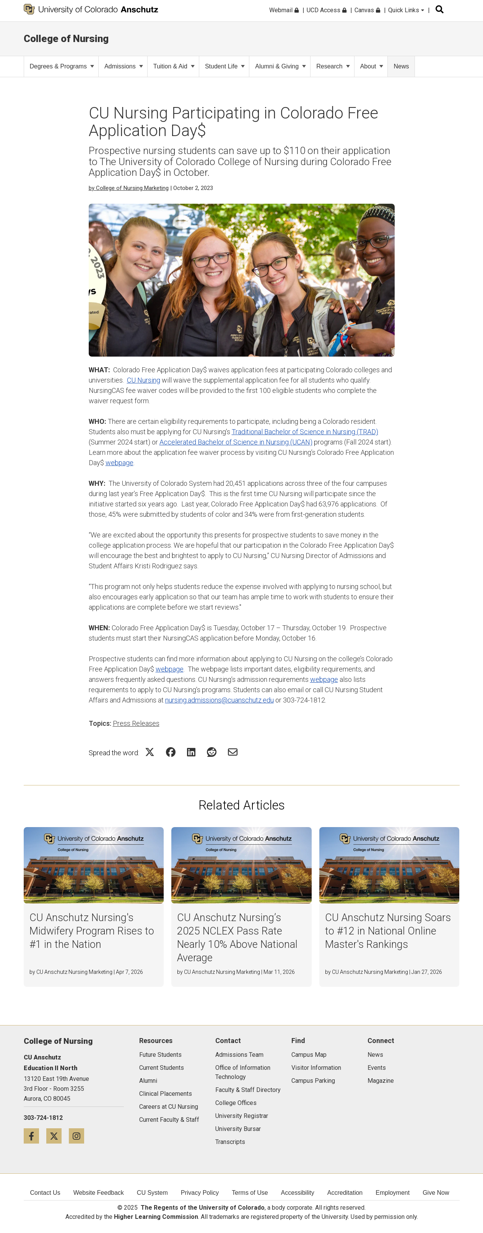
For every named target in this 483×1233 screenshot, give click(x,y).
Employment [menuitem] (393, 1192)
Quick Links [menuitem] (406, 10)
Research (333, 66)
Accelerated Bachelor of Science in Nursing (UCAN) (235, 442)
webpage (119, 463)
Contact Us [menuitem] (45, 1192)
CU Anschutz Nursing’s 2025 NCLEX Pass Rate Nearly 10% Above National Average (237, 938)
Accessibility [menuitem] (297, 1192)
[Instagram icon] (79, 1136)
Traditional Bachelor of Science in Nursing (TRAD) (305, 432)
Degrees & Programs (62, 66)
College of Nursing (66, 38)
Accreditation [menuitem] (345, 1192)
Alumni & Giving (280, 66)
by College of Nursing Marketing (129, 188)
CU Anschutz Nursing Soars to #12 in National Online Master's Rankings (388, 931)
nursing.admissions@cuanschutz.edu (219, 700)
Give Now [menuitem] (436, 1192)
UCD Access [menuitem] (326, 10)
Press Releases (136, 723)
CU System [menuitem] (152, 1192)
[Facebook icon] (35, 1136)
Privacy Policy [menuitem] (200, 1192)
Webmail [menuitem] (284, 10)
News (401, 66)
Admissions (123, 66)
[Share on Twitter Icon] (149, 752)
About (372, 66)
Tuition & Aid (174, 66)
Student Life (225, 66)
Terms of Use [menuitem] (250, 1192)
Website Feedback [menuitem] (98, 1192)
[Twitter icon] (57, 1136)
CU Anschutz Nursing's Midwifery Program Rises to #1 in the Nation (91, 931)
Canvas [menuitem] (367, 10)
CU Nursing (143, 380)
